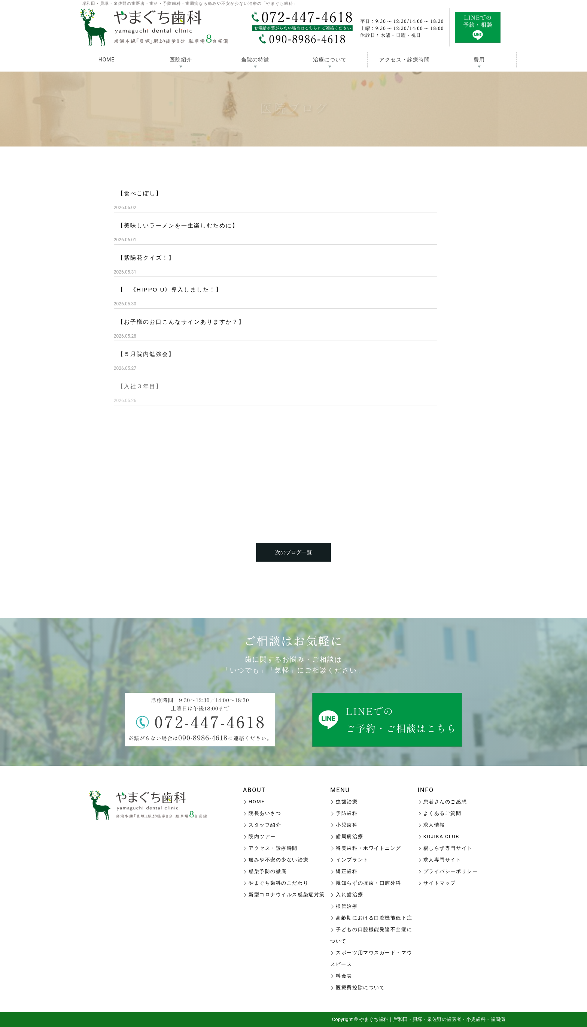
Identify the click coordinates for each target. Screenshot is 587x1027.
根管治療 (347, 906)
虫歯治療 (347, 801)
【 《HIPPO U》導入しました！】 (170, 289)
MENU (340, 790)
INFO (426, 790)
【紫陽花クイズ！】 (146, 257)
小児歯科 (347, 825)
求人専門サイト (442, 860)
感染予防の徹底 (268, 871)
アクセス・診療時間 (404, 60)
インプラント (352, 860)
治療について (330, 60)
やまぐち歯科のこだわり (278, 883)
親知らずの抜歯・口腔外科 (368, 883)
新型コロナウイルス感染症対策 (287, 894)
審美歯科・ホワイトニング (368, 848)
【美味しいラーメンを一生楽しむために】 (178, 225)
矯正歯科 (347, 871)
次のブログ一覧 (293, 552)
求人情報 (434, 825)
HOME (106, 60)
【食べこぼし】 (140, 193)
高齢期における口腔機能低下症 (374, 918)
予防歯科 (347, 813)
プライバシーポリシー (450, 871)
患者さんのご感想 (445, 801)
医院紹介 (181, 60)
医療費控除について (360, 987)
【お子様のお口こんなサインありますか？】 (181, 321)
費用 (479, 60)
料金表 (344, 976)
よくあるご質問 (442, 813)
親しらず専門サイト (447, 848)
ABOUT (254, 790)
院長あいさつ (265, 813)
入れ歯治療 (349, 894)
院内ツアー (262, 836)
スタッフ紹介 (265, 825)
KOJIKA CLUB (441, 836)
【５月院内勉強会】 (146, 354)
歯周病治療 (349, 836)
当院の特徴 (255, 60)
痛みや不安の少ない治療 (278, 860)
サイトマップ (439, 883)
